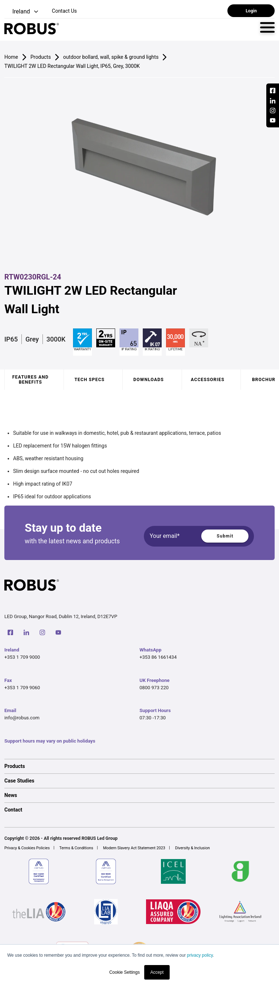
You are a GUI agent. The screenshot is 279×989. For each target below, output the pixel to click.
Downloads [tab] (148, 379)
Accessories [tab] (207, 379)
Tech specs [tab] (89, 379)
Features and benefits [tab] (30, 380)
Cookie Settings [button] (124, 972)
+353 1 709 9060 (22, 687)
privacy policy (200, 955)
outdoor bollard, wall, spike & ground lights (111, 57)
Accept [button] (157, 972)
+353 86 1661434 (158, 657)
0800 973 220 (154, 687)
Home (11, 57)
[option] (139, 766)
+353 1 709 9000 (22, 657)
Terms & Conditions (76, 848)
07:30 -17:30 (153, 717)
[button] (22, 12)
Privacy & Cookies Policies (27, 848)
